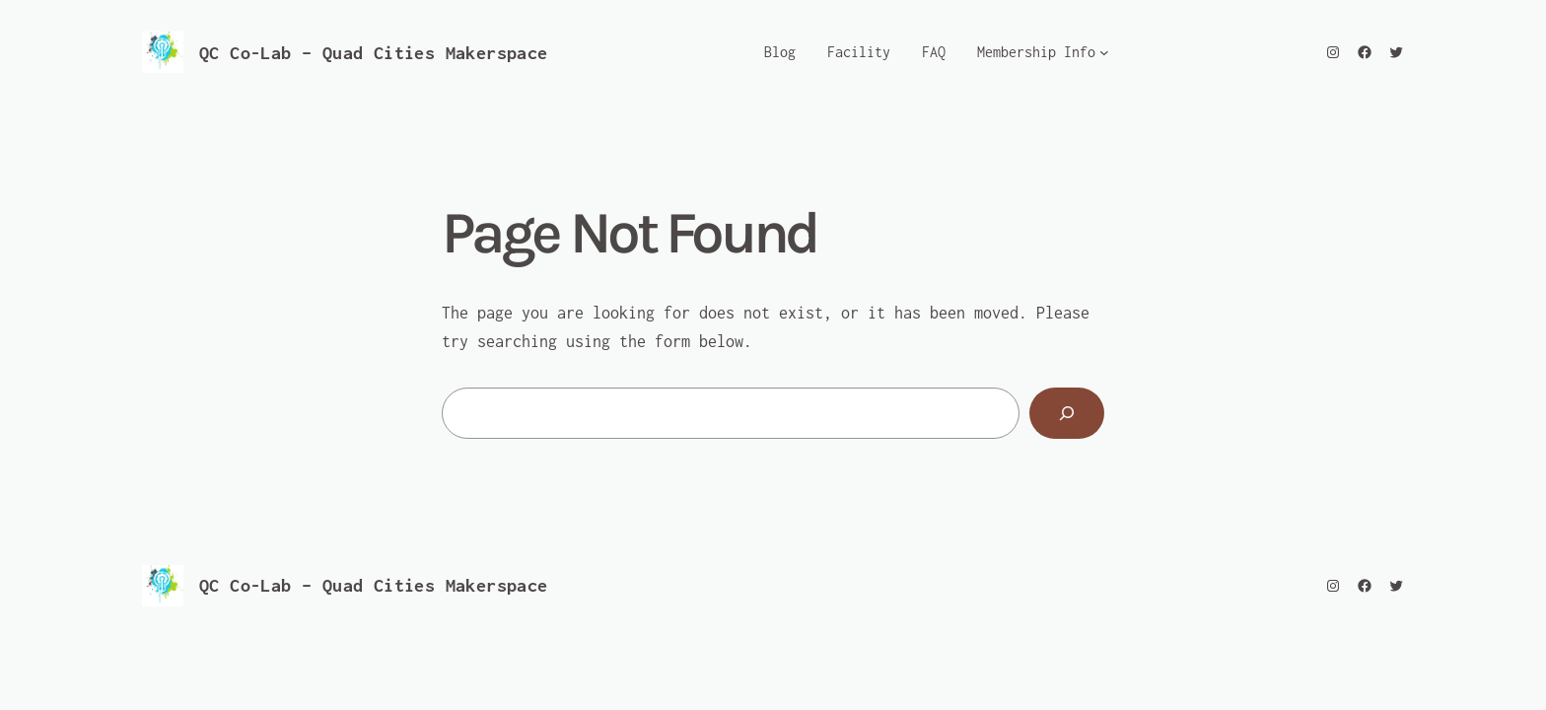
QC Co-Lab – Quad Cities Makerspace (373, 52)
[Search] (1066, 413)
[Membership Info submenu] (1104, 52)
